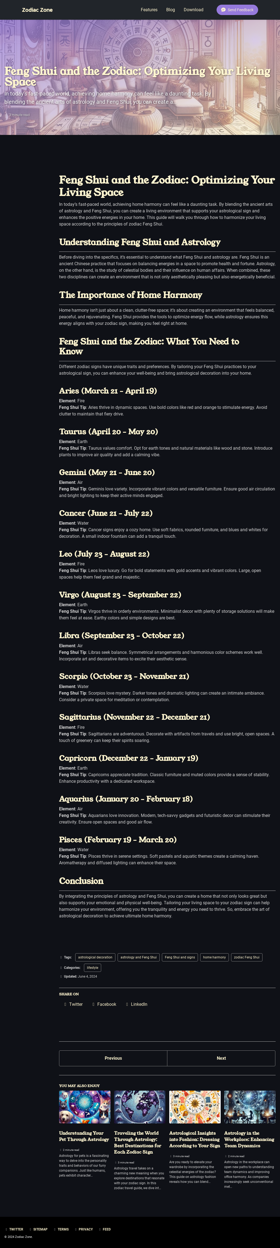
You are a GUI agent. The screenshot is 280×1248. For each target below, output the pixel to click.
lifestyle (92, 968)
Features (149, 9)
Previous (113, 1058)
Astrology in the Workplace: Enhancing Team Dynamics (249, 1139)
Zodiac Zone (37, 10)
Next (221, 1058)
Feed (104, 1229)
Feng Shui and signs (180, 957)
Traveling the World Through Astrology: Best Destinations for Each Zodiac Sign (137, 1142)
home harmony (214, 957)
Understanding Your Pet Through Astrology (84, 1136)
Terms (61, 1229)
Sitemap (38, 1229)
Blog (170, 9)
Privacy (83, 1229)
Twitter (13, 1229)
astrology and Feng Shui (139, 957)
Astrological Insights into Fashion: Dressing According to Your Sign (194, 1139)
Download (193, 9)
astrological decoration (95, 957)
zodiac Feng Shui (246, 957)
